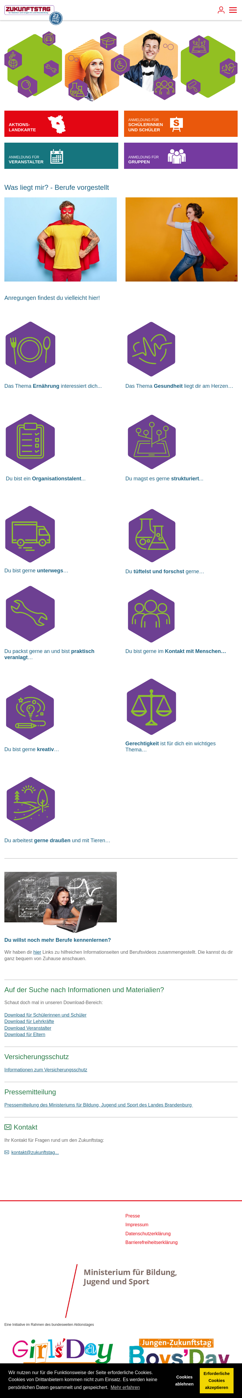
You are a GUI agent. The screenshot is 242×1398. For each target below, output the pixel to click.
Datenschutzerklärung (148, 1233)
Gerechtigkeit (142, 743)
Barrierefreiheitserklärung (152, 1242)
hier (37, 952)
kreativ (45, 749)
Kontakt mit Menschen (193, 651)
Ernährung (46, 386)
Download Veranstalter (27, 1028)
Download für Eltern (24, 1034)
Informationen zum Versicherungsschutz (45, 1069)
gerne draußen (53, 840)
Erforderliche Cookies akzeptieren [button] (217, 1380)
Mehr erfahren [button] (125, 1387)
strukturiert (185, 479)
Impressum (137, 1224)
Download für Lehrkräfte (29, 1021)
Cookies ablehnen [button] (184, 1380)
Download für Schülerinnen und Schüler (45, 1015)
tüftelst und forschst (160, 571)
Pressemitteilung (30, 1092)
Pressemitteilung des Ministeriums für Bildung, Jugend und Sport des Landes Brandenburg (98, 1105)
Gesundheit (168, 386)
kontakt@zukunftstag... (35, 1152)
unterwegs (50, 571)
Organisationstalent (56, 479)
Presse (133, 1215)
